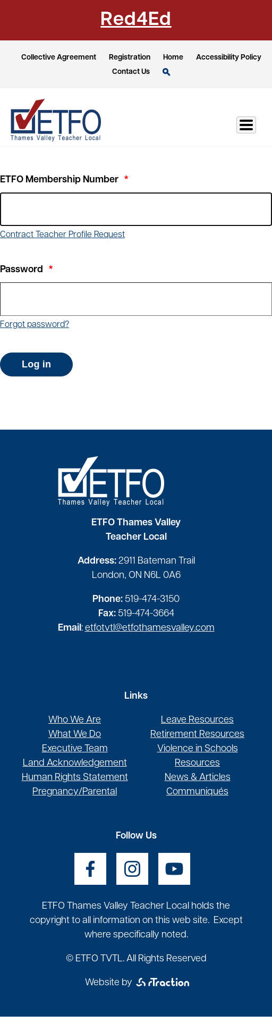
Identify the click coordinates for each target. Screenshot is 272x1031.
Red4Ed (135, 20)
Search (167, 72)
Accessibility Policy (228, 58)
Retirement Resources (197, 735)
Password (21, 270)
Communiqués (197, 792)
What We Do (74, 735)
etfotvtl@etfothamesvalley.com (150, 628)
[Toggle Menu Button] (246, 124)
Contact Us (131, 72)
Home (173, 58)
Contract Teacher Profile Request (62, 235)
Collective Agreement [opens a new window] (58, 58)
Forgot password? (34, 325)
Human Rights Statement (75, 778)
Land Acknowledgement (75, 763)
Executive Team (75, 749)
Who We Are (74, 720)
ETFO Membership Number (59, 180)
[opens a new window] (90, 869)
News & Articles (198, 778)
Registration (129, 58)
